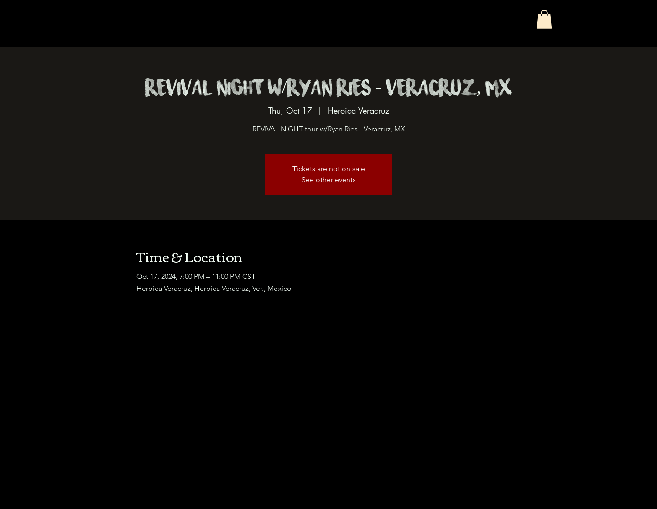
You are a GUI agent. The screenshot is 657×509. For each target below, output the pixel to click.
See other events (329, 179)
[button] (544, 19)
